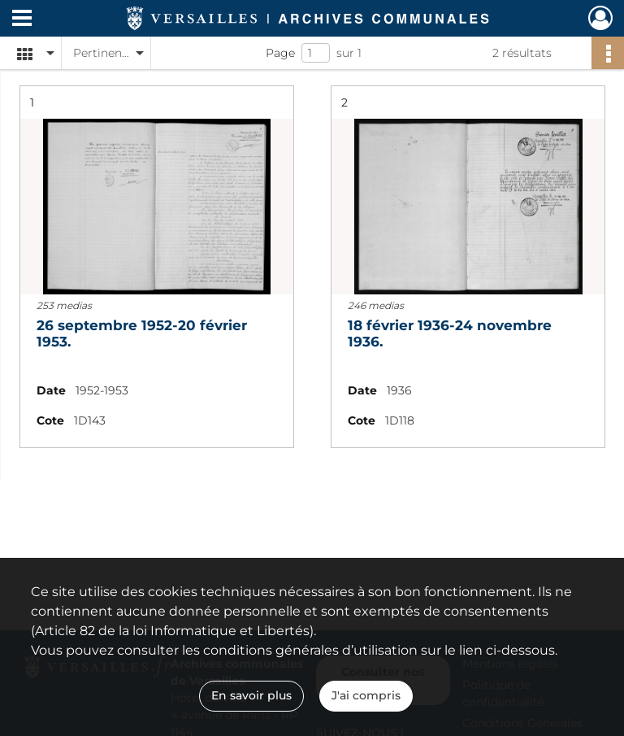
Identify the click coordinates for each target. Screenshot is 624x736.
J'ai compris (366, 695)
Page (280, 53)
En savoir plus (251, 695)
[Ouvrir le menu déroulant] (22, 19)
